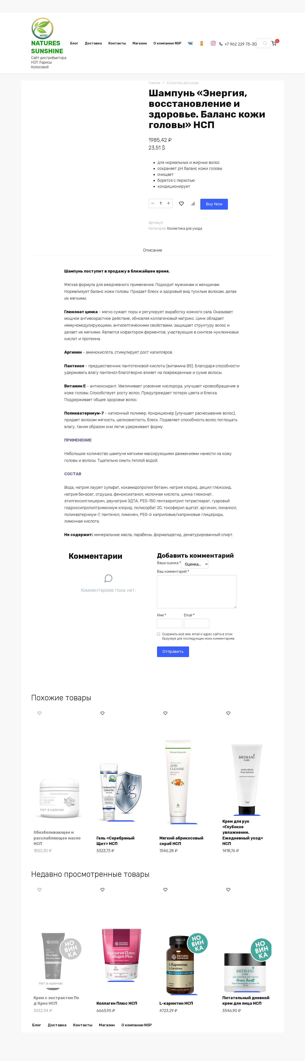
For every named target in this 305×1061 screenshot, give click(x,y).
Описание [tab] (152, 249)
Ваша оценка (169, 562)
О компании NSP (167, 43)
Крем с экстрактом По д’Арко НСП (57, 996)
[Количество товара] (160, 203)
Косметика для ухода (183, 83)
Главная (154, 83)
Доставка (93, 43)
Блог (74, 43)
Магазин (140, 43)
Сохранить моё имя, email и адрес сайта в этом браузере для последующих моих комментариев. (198, 635)
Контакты (117, 43)
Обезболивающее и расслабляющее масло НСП (57, 835)
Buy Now (188, 202)
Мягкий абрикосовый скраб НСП (182, 837)
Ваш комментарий (173, 571)
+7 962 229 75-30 (242, 44)
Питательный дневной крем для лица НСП (246, 996)
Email (189, 614)
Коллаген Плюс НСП (117, 998)
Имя (161, 614)
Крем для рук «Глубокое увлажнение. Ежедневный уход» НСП (243, 829)
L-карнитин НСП (177, 998)
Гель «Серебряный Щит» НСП (116, 837)
